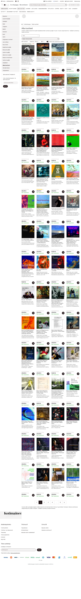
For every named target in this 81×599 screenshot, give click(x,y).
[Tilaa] (39, 583)
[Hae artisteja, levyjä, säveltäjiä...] (48, 5)
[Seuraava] (64, 516)
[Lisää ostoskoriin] (33, 83)
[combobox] (48, 5)
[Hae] (66, 5)
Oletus (37, 55)
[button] (15, 586)
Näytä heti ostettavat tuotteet (57, 55)
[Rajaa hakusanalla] (40, 52)
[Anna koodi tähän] (10, 82)
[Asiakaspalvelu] (10, 1)
